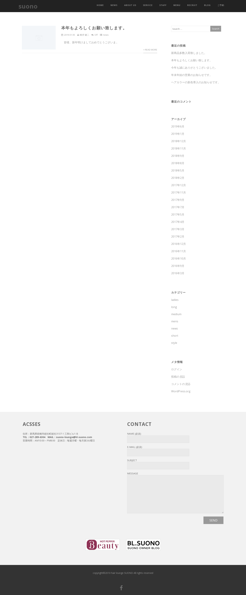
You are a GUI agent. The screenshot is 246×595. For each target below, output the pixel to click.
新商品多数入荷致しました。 (189, 53)
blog (207, 5)
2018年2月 (177, 178)
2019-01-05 (69, 34)
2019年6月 (177, 126)
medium (176, 314)
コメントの (180, 384)
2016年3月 (177, 273)
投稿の (178, 376)
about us (130, 5)
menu (176, 5)
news (114, 5)
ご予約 (220, 5)
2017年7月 (177, 207)
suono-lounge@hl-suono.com (74, 437)
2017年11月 (178, 192)
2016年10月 (178, 258)
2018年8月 (177, 163)
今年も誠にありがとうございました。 (194, 67)
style (174, 343)
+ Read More (150, 49)
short (174, 336)
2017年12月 (178, 185)
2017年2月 (177, 236)
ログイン (176, 369)
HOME (100, 5)
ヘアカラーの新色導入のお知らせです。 (195, 82)
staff (163, 5)
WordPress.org (180, 391)
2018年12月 (178, 141)
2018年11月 (178, 148)
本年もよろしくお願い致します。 (94, 28)
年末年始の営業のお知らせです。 (191, 75)
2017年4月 (177, 222)
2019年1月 (177, 134)
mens (174, 321)
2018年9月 (177, 156)
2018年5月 (177, 170)
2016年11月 (178, 251)
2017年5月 (177, 214)
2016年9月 (177, 266)
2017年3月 (177, 229)
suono (28, 6)
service (148, 5)
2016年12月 (178, 244)
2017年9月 (177, 200)
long (174, 307)
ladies (175, 300)
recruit (192, 5)
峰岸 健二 (84, 34)
